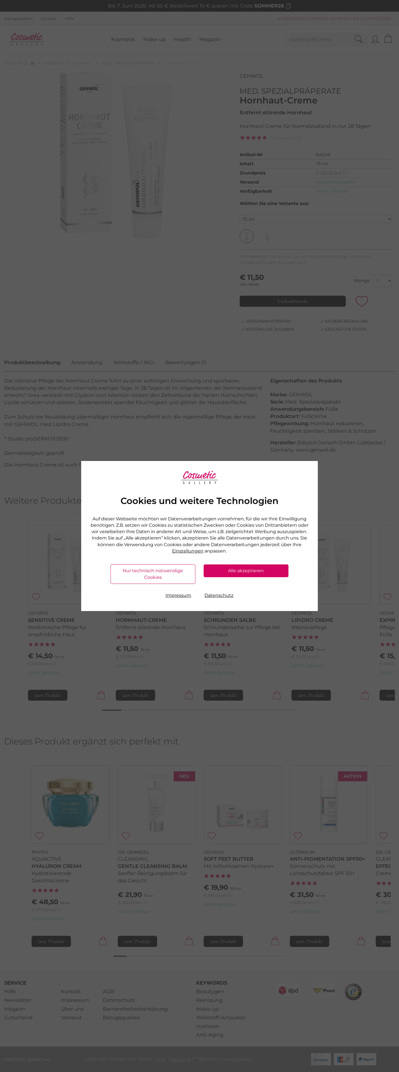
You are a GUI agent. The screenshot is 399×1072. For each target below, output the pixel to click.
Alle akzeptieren (246, 570)
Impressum (178, 595)
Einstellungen (187, 551)
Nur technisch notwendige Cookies (153, 574)
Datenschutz (218, 595)
